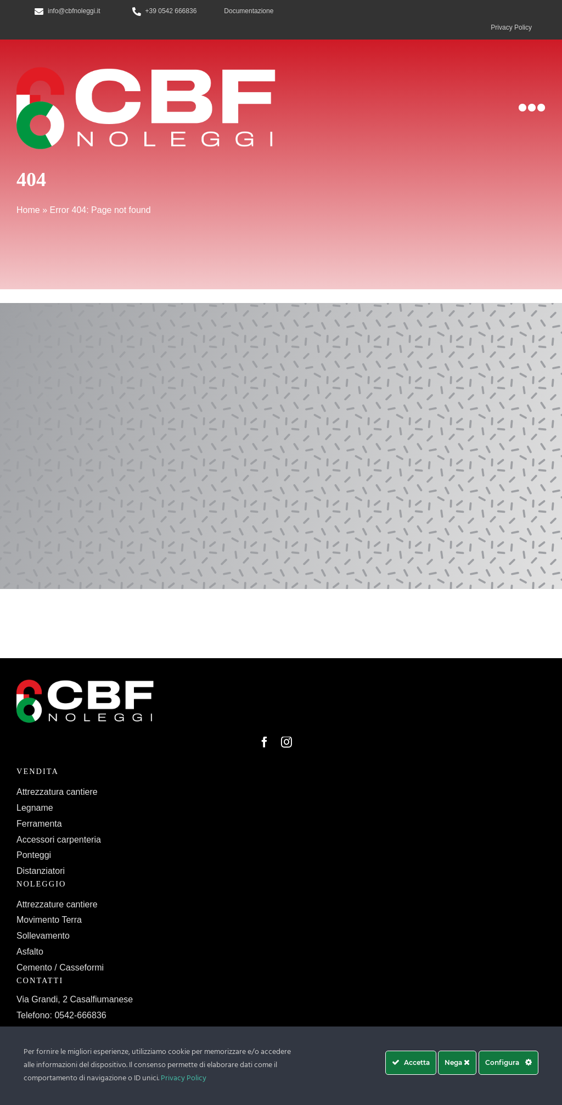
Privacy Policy (183, 1078)
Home (28, 210)
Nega (457, 1062)
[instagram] (286, 742)
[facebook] (264, 742)
